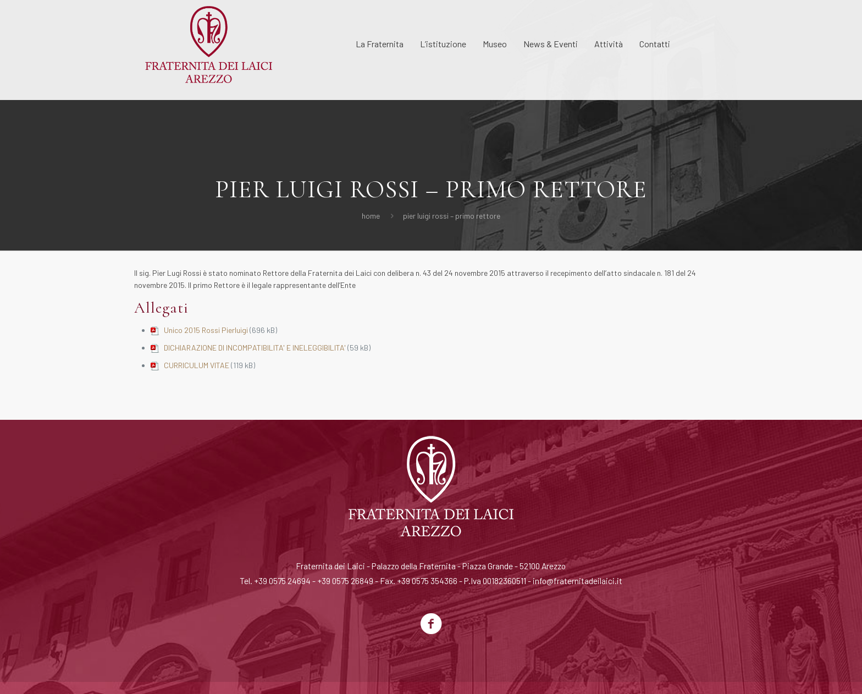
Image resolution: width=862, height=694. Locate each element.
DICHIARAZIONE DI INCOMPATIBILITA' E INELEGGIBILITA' (255, 347)
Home (371, 215)
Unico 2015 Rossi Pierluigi (206, 330)
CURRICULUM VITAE (196, 365)
